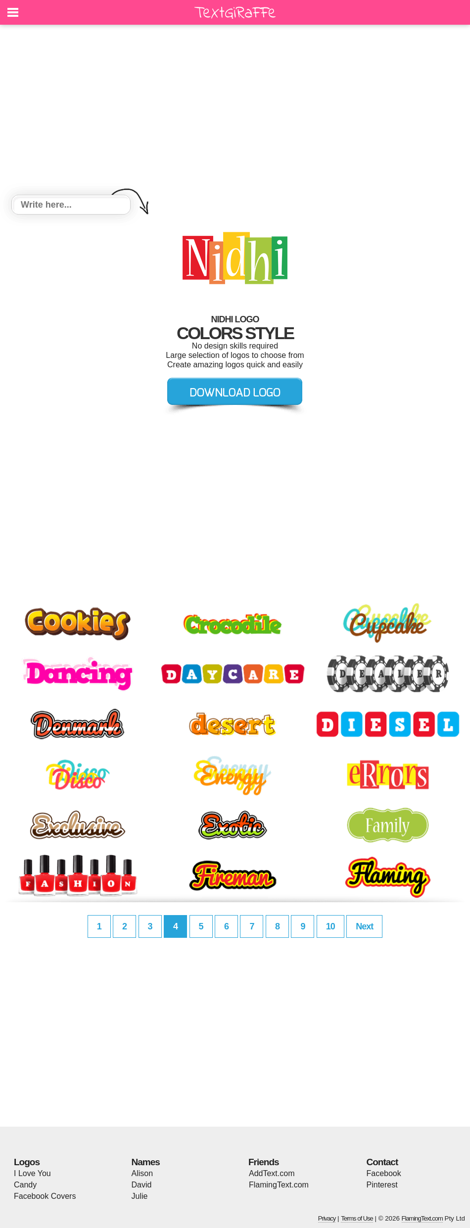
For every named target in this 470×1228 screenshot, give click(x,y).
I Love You (32, 1173)
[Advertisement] (235, 111)
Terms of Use (357, 1218)
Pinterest (382, 1185)
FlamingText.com (279, 1185)
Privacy (327, 1218)
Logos (27, 1162)
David (142, 1185)
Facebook (384, 1173)
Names (146, 1162)
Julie (140, 1196)
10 (330, 926)
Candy (25, 1185)
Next (364, 926)
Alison (142, 1173)
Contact (382, 1162)
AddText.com (271, 1173)
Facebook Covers (45, 1196)
